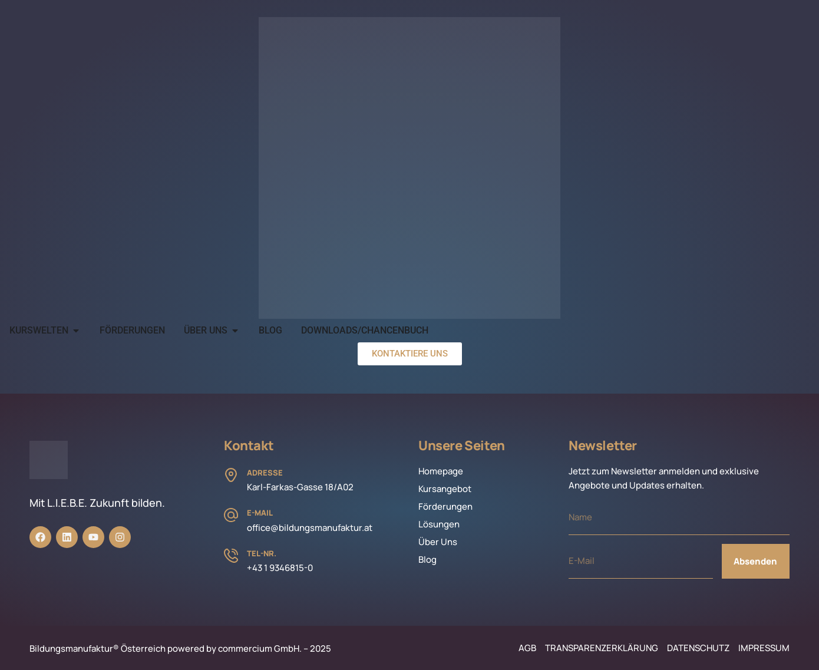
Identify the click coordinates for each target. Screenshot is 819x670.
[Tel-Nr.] (231, 556)
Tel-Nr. (261, 553)
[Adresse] (231, 475)
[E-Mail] (231, 515)
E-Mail (260, 512)
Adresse (265, 472)
